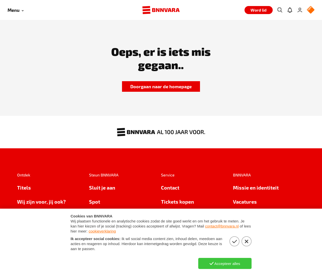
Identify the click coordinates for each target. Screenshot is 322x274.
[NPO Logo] (310, 10)
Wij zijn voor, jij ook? (41, 202)
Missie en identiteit (256, 188)
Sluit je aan (102, 188)
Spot (94, 202)
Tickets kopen (177, 202)
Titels (24, 188)
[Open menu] (16, 10)
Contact (170, 188)
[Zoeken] (280, 10)
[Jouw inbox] (290, 10)
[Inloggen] (300, 10)
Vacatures (245, 202)
